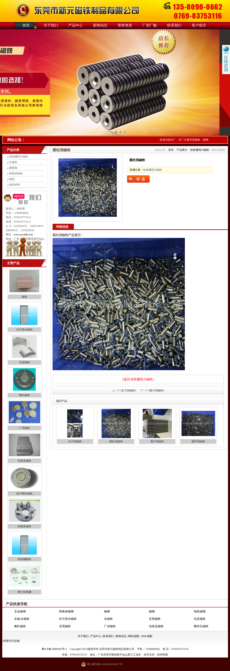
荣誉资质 (125, 25)
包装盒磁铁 (24, 460)
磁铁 (24, 296)
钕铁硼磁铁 (24, 559)
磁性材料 (14, 184)
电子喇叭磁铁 (24, 493)
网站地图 (133, 636)
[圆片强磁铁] (156, 390)
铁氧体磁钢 (66, 611)
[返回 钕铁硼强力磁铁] (138, 379)
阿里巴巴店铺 (11, 640)
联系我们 (174, 25)
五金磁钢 (20, 611)
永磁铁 (13, 162)
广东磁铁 (24, 428)
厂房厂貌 (149, 25)
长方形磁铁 (75, 441)
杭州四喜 (162, 654)
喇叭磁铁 (24, 395)
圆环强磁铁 (198, 441)
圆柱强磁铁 (116, 441)
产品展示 (182, 149)
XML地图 (147, 636)
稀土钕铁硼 (24, 591)
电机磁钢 (200, 611)
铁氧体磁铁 (16, 173)
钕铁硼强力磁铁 (18, 156)
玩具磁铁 (200, 619)
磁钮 (12, 179)
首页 (26, 25)
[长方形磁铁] (128, 390)
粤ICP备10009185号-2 (54, 649)
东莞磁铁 (65, 626)
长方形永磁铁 (24, 329)
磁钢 (107, 611)
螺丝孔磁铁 (201, 626)
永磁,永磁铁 (21, 619)
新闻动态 (100, 25)
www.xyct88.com (23, 234)
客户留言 (199, 25)
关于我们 (51, 25)
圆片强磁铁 (157, 441)
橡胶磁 (13, 167)
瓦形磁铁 (24, 362)
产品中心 (75, 25)
